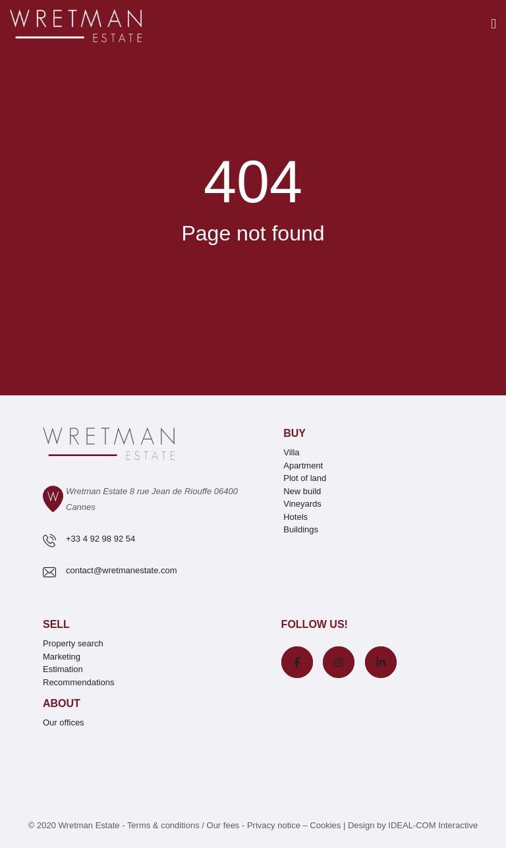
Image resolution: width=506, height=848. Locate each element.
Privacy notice (273, 825)
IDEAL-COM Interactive (433, 825)
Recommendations (78, 682)
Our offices (63, 722)
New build (302, 491)
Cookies (325, 825)
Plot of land (304, 478)
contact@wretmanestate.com (121, 570)
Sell (56, 624)
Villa (291, 452)
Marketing (61, 657)
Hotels (295, 517)
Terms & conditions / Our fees (183, 825)
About (61, 703)
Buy (294, 433)
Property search (73, 643)
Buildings (300, 529)
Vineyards (302, 504)
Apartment (303, 465)
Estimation (63, 669)
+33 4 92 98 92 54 (100, 539)
